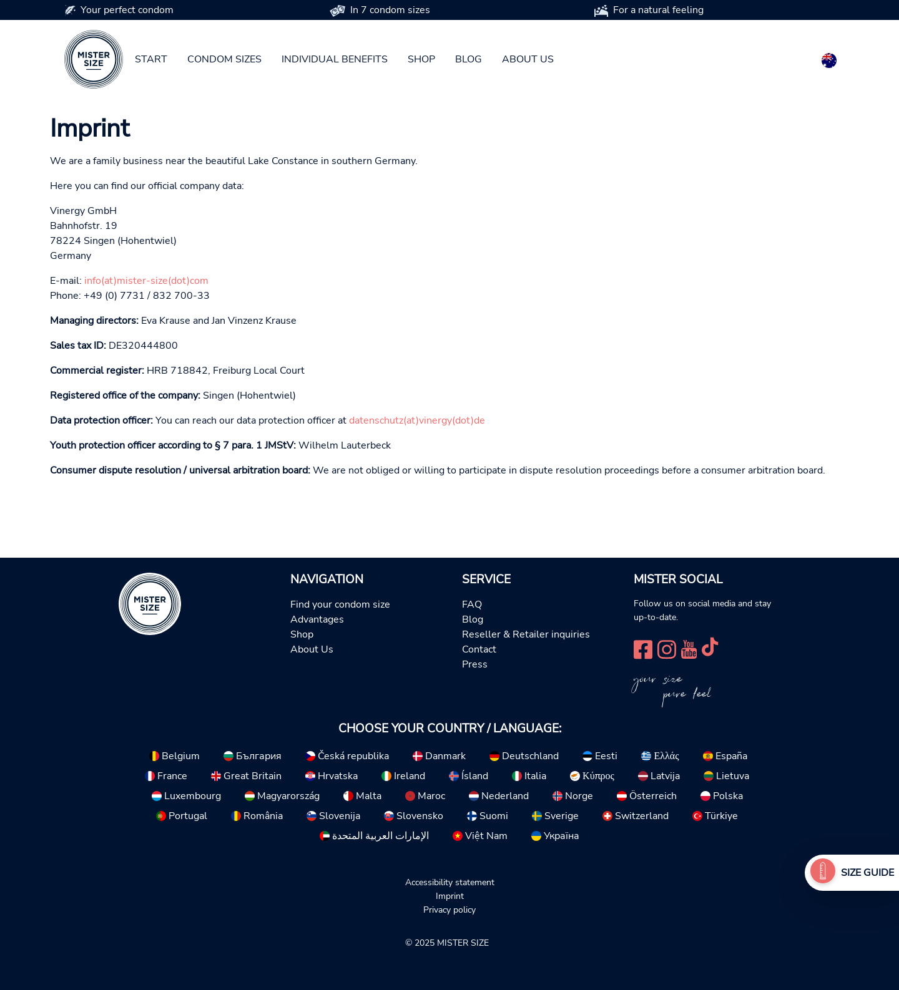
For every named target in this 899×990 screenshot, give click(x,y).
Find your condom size (340, 604)
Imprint (450, 896)
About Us (311, 649)
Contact (479, 649)
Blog (468, 59)
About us (528, 59)
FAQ (472, 604)
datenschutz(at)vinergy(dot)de (417, 420)
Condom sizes (224, 59)
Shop (421, 59)
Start (151, 59)
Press (475, 664)
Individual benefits (335, 59)
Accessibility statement (449, 882)
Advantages (317, 619)
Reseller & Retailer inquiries (526, 634)
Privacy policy (449, 909)
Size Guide (867, 873)
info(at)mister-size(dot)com (146, 281)
